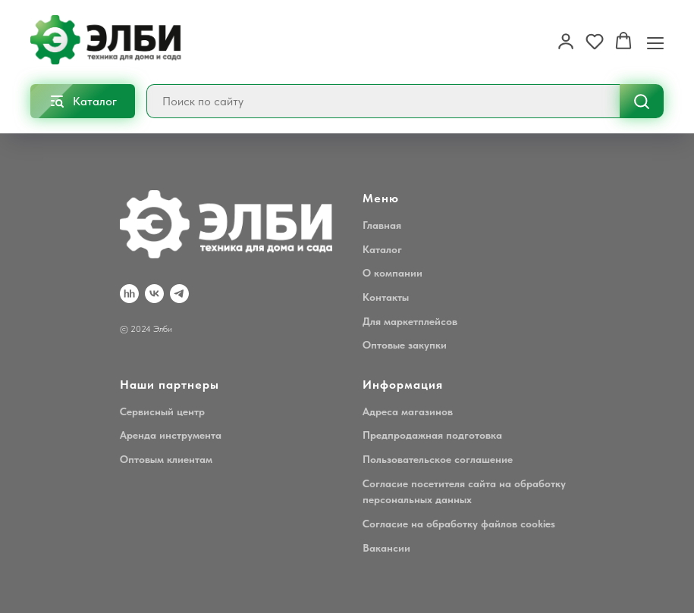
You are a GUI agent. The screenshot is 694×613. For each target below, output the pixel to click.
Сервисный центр (162, 411)
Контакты (386, 297)
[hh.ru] (129, 293)
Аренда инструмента (170, 435)
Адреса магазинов (408, 411)
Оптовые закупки (405, 345)
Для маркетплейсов (410, 321)
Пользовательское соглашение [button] (438, 459)
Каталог (382, 249)
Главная (382, 225)
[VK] (154, 293)
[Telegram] (179, 293)
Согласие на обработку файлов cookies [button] (459, 524)
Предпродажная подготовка (432, 435)
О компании (392, 273)
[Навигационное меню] (655, 41)
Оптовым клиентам (166, 459)
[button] (566, 41)
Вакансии (386, 548)
